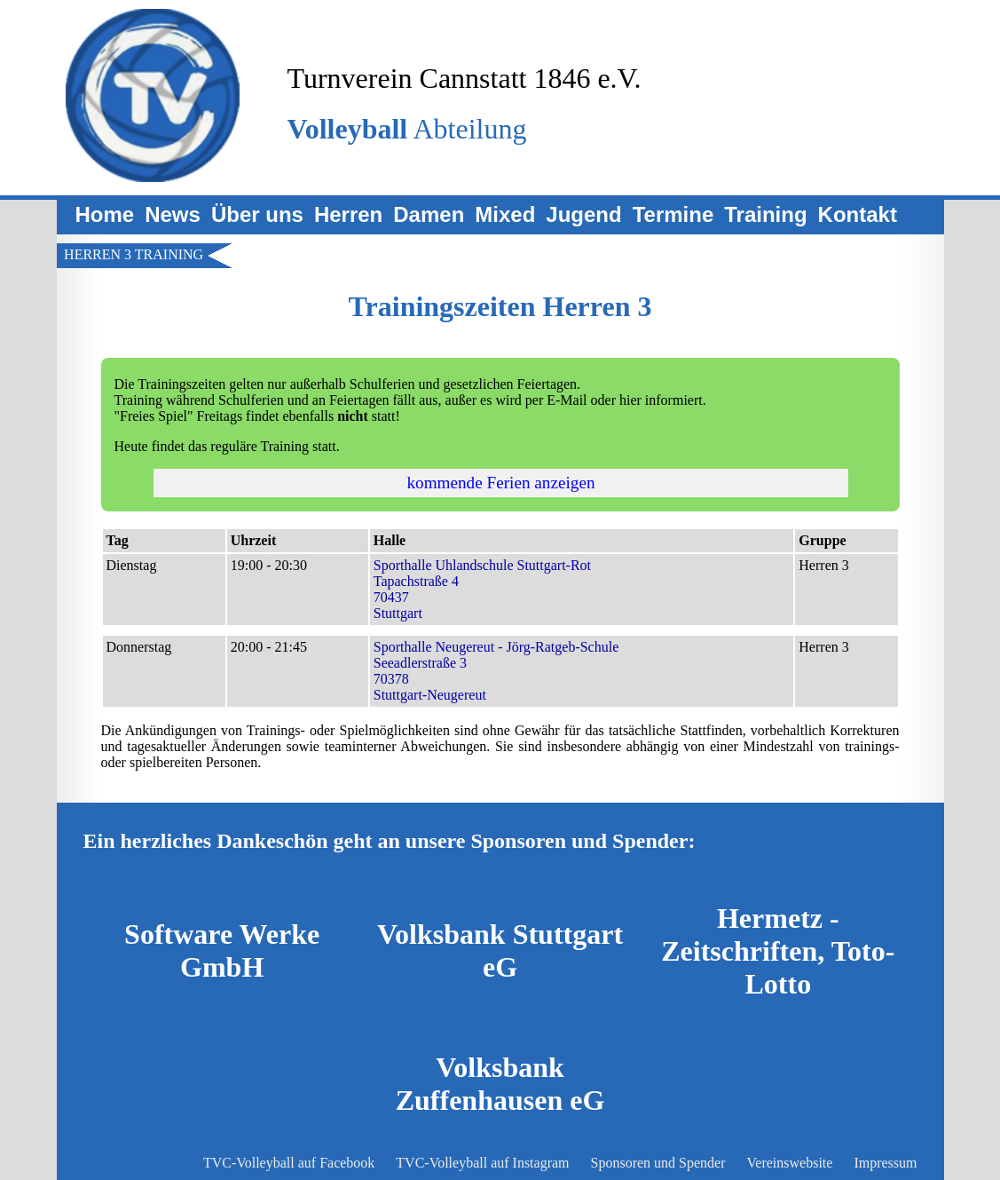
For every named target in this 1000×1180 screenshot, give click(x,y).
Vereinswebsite (790, 1162)
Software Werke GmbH (221, 950)
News (173, 214)
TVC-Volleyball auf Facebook (288, 1162)
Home (105, 214)
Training (765, 214)
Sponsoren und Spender (658, 1162)
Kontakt (857, 214)
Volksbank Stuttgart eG (500, 950)
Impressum (885, 1162)
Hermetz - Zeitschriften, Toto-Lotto (777, 951)
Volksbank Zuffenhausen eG (500, 1083)
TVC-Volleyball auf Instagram (482, 1162)
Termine (673, 214)
